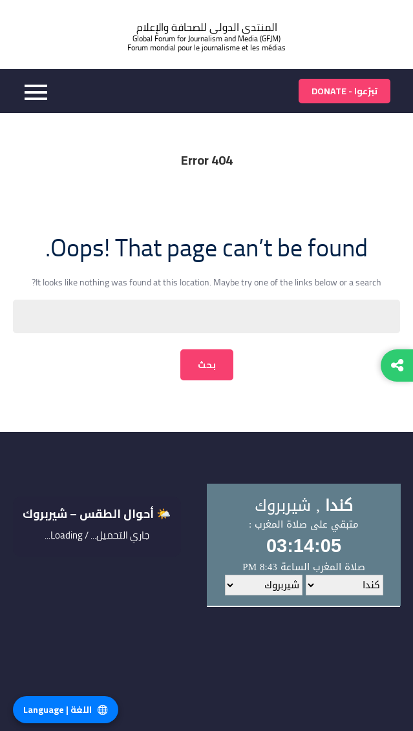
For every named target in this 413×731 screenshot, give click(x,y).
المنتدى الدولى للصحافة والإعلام (206, 27)
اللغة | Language (65, 709)
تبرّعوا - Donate (344, 91)
